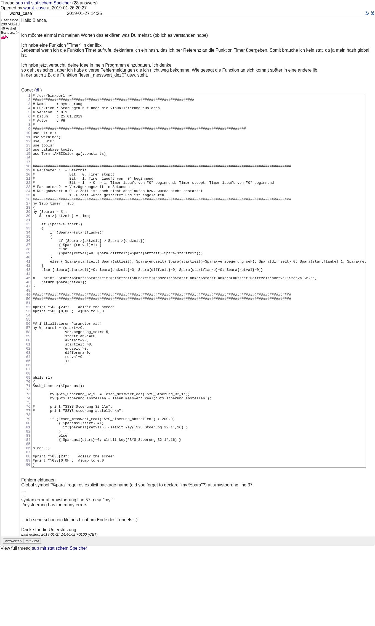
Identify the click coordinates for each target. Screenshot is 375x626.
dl (37, 90)
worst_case (34, 8)
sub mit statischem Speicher (43, 3)
